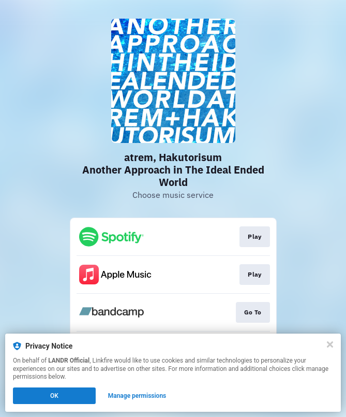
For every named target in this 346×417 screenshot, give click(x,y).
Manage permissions (137, 395)
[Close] (330, 344)
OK (54, 395)
